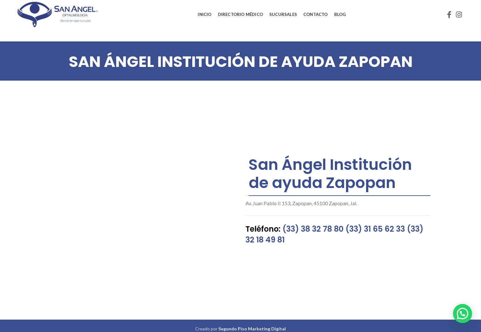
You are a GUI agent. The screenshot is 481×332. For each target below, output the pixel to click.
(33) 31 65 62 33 (375, 229)
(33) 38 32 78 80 (312, 229)
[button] (462, 313)
